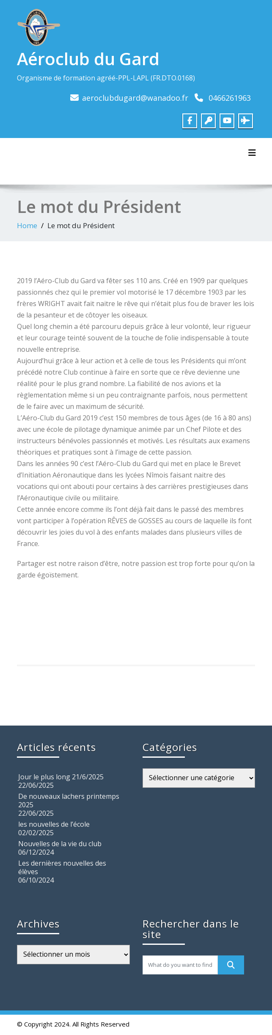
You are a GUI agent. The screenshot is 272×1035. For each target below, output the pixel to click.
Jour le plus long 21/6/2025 (61, 776)
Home (27, 225)
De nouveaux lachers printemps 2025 (68, 800)
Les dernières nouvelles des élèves (62, 867)
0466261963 (230, 98)
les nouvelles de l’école (54, 824)
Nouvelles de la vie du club (60, 843)
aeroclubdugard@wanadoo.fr (135, 98)
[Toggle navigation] (252, 152)
